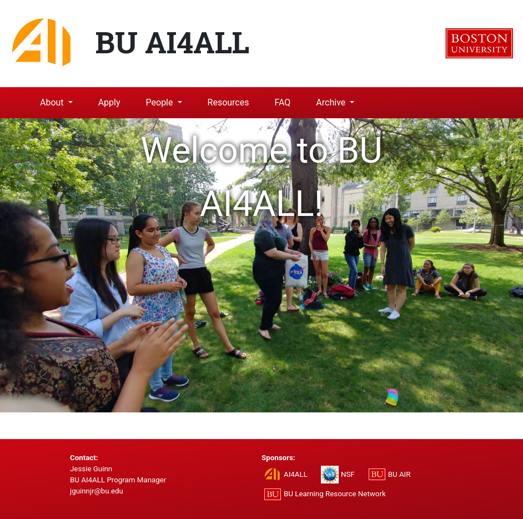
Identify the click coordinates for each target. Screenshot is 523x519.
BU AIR (399, 474)
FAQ (282, 102)
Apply (109, 102)
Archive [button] (332, 102)
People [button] (160, 102)
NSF (348, 474)
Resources (228, 102)
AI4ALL (296, 474)
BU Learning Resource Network (335, 494)
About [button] (53, 102)
